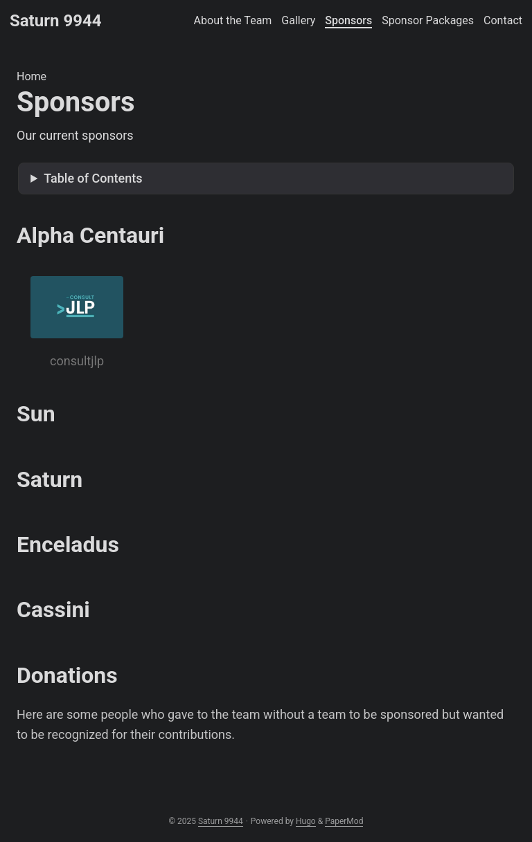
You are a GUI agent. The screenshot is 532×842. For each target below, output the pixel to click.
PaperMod (344, 821)
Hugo (306, 821)
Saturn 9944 (55, 20)
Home (31, 76)
